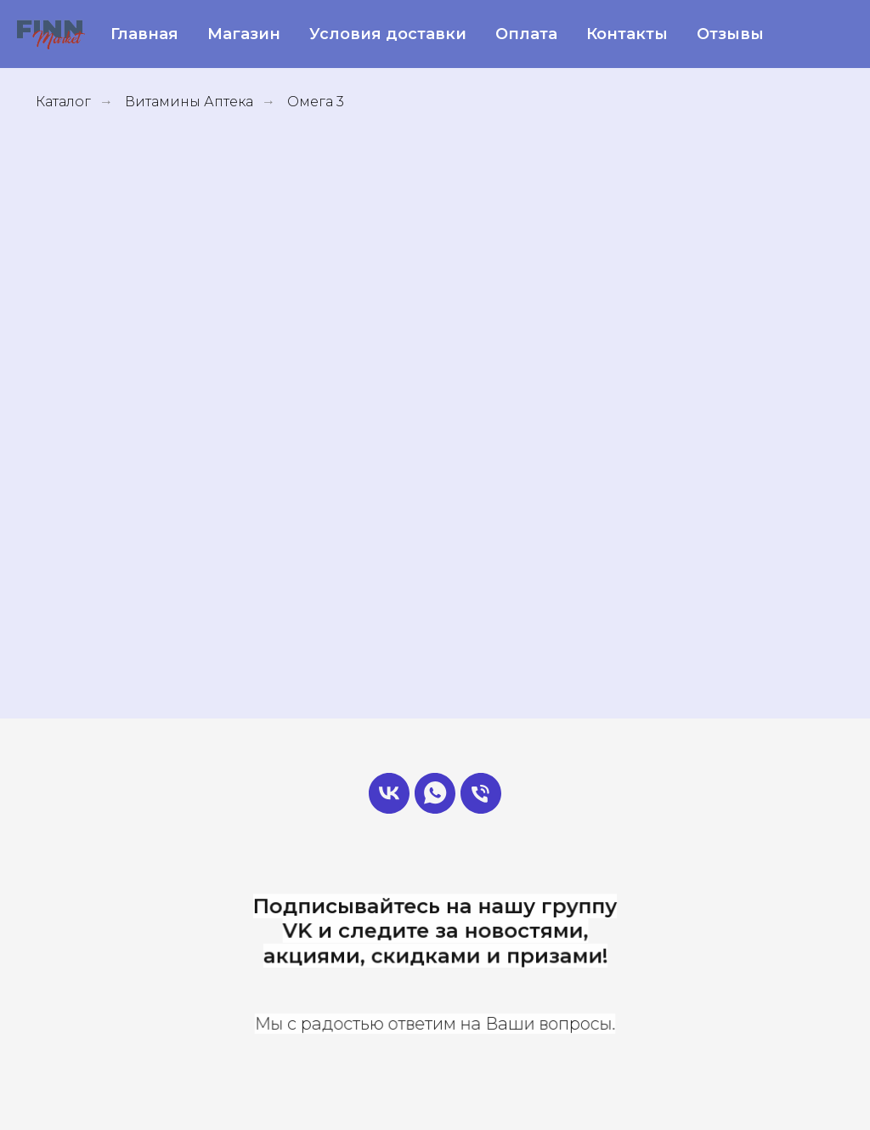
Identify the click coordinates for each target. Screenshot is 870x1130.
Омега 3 (315, 102)
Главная (144, 34)
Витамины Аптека (189, 102)
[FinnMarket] (389, 793)
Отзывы (730, 34)
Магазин (243, 34)
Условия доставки (387, 34)
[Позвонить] (480, 793)
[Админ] (435, 793)
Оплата (526, 34)
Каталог (63, 102)
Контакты (627, 34)
